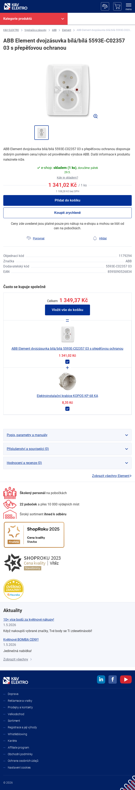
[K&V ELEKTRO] (16, 6)
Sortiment (14, 720)
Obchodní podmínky (20, 754)
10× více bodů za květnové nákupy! (28, 620)
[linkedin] (101, 680)
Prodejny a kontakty (20, 707)
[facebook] (112, 680)
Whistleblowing (17, 734)
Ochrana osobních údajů (23, 760)
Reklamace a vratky (20, 700)
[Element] (66, 30)
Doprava (13, 694)
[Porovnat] (35, 238)
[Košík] (117, 6)
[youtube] (126, 680)
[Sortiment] (34, 514)
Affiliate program (18, 747)
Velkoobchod (16, 714)
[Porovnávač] (105, 6)
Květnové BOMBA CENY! (21, 640)
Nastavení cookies (19, 767)
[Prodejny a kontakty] (41, 504)
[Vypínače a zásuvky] (35, 30)
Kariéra (12, 740)
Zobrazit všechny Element (112, 476)
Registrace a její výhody (22, 727)
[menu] (129, 7)
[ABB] (54, 30)
